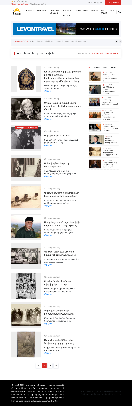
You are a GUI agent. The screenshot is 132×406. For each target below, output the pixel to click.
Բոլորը (114, 67)
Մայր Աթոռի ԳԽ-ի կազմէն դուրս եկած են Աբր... (110, 165)
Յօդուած (67, 10)
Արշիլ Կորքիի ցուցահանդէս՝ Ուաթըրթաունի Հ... (110, 153)
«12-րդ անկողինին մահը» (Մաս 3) (111, 140)
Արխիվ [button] (65, 15)
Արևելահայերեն (38, 4)
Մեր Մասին (104, 11)
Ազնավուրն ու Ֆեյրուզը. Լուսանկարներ (57, 165)
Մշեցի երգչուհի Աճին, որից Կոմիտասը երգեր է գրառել (59, 342)
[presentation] (116, 41)
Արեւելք (30, 10)
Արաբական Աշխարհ (55, 11)
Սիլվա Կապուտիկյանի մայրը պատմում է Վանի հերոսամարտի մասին (62, 106)
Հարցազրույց (81, 10)
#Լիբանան (32, 128)
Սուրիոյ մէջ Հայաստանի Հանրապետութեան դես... (110, 103)
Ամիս (105, 67)
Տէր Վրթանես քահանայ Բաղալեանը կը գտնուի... (108, 116)
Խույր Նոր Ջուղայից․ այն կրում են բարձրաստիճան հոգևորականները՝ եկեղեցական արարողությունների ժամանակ (62, 76)
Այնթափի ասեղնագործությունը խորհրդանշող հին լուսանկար (61, 194)
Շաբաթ (97, 67)
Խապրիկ (94, 10)
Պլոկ (112, 10)
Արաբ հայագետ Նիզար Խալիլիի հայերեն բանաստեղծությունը (62, 224)
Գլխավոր (82, 53)
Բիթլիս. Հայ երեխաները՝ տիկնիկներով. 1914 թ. (57, 283)
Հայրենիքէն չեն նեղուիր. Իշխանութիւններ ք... (110, 77)
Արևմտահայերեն (19, 4)
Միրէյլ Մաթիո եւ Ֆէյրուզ (57, 135)
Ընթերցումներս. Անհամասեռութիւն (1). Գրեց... (110, 128)
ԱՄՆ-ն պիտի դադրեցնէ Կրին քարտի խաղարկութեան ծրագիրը (58, 41)
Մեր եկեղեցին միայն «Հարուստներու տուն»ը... (109, 90)
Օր (89, 67)
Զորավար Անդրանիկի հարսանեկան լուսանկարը (59, 312)
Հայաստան (42, 10)
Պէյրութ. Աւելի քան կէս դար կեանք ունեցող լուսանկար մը (60, 253)
